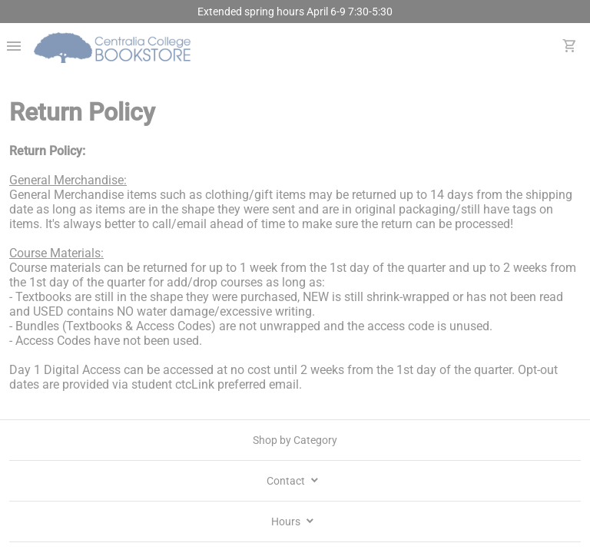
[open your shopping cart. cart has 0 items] (570, 47)
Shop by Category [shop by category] (295, 440)
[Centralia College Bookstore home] (114, 47)
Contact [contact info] (293, 481)
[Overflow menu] (14, 47)
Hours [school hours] (293, 521)
